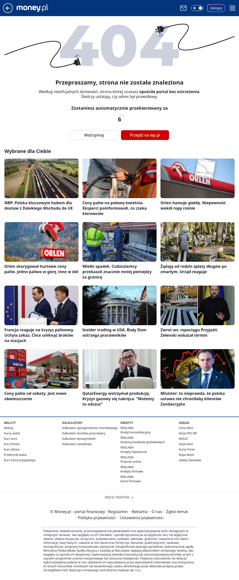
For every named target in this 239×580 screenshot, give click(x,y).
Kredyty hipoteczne (133, 452)
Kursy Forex (187, 449)
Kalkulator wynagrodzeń (79, 439)
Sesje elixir (186, 444)
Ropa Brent (186, 455)
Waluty (8, 428)
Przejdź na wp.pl (145, 135)
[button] (232, 8)
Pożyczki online (130, 462)
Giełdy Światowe (190, 460)
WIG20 (183, 439)
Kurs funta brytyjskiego (20, 460)
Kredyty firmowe (131, 471)
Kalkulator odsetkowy (77, 444)
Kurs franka (12, 444)
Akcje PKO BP (188, 433)
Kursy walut (12, 433)
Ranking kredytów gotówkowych (142, 442)
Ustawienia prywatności (140, 517)
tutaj (137, 570)
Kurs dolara (12, 449)
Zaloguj (216, 8)
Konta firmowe (130, 481)
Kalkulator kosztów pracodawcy (83, 433)
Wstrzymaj (94, 135)
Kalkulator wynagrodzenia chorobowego (90, 428)
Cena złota (186, 428)
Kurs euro (10, 439)
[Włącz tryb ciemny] (197, 8)
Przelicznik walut (15, 455)
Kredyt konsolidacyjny (135, 432)
